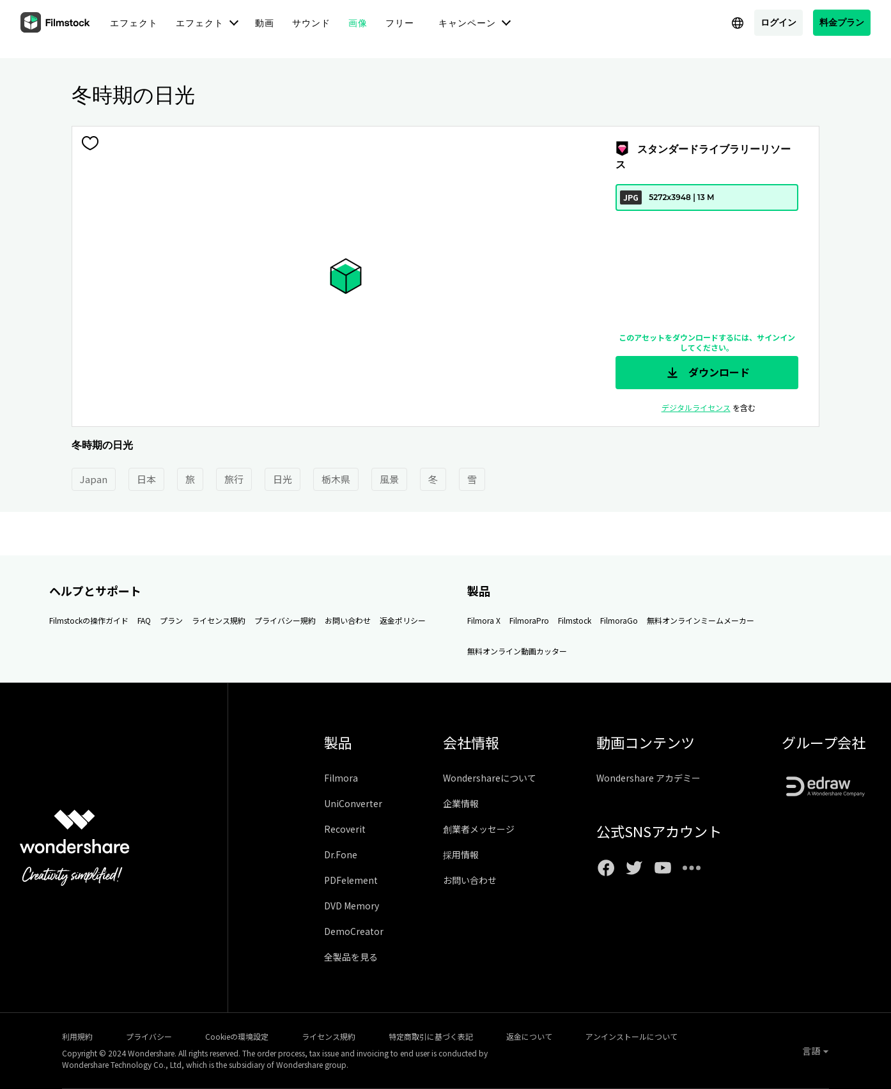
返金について (529, 1036)
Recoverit (345, 829)
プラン (171, 620)
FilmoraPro (529, 620)
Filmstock (574, 620)
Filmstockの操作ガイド (88, 620)
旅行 (234, 479)
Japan (93, 479)
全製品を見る (351, 956)
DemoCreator (354, 931)
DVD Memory (351, 905)
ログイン (778, 22)
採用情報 (461, 854)
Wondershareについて (489, 777)
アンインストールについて (631, 1036)
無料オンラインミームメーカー (700, 620)
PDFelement (351, 880)
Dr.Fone (340, 854)
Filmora (341, 777)
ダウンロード (707, 372)
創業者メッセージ (479, 829)
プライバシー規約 (285, 620)
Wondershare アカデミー (648, 777)
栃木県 (336, 479)
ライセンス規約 (218, 620)
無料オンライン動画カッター (517, 650)
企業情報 (461, 803)
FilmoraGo (619, 620)
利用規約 (77, 1036)
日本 (146, 479)
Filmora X (483, 620)
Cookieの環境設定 (236, 1036)
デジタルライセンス (696, 407)
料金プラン (841, 22)
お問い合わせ (348, 620)
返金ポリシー (403, 620)
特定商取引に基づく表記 (431, 1036)
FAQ (144, 620)
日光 (282, 479)
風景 (389, 479)
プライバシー (149, 1036)
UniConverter (353, 803)
